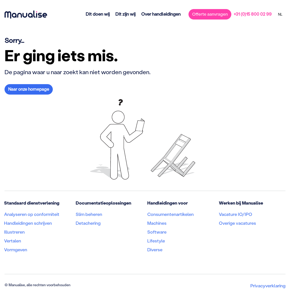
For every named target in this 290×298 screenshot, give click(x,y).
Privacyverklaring (267, 287)
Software (157, 232)
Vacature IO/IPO (235, 214)
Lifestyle (156, 241)
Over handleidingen (160, 14)
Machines (157, 223)
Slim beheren (89, 214)
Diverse (155, 251)
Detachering (88, 223)
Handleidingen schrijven (28, 223)
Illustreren (14, 232)
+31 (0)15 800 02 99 (253, 14)
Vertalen (12, 241)
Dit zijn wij (125, 14)
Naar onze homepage (28, 89)
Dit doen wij (97, 14)
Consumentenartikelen (170, 214)
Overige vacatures (237, 223)
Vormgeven (15, 251)
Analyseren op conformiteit (32, 214)
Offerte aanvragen (210, 14)
